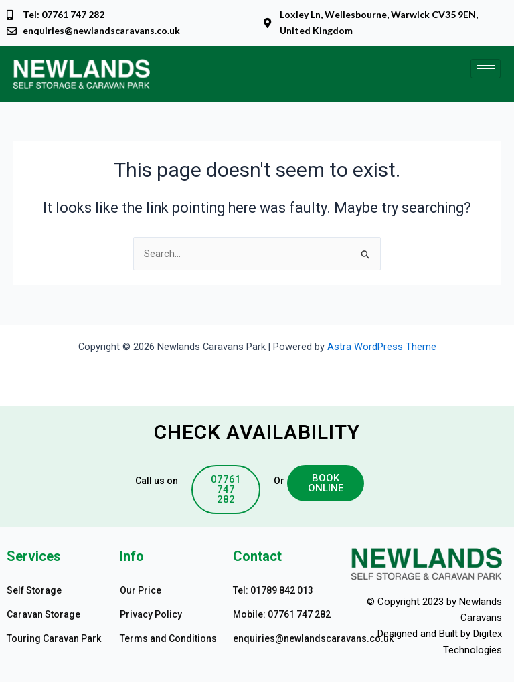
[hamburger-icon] (485, 68)
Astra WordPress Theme (381, 347)
